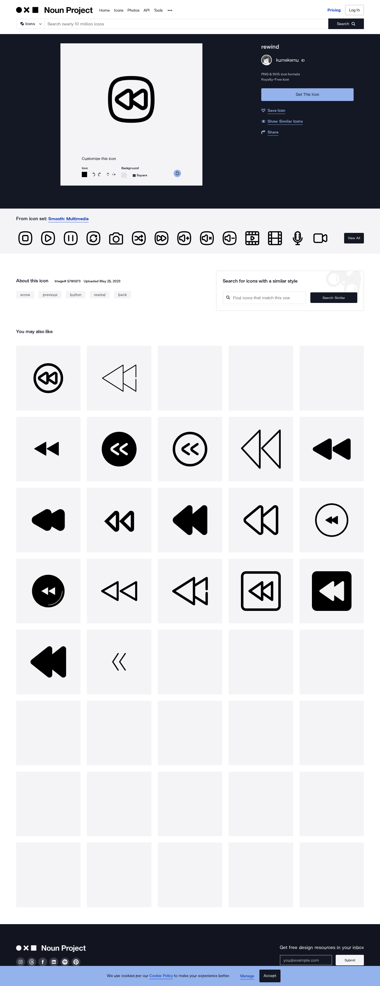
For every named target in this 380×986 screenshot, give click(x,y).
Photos (133, 10)
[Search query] (268, 297)
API (147, 10)
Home (104, 10)
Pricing (334, 10)
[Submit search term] (346, 24)
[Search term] (186, 24)
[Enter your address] (307, 960)
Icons (118, 10)
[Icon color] (84, 174)
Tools (158, 10)
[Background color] (124, 175)
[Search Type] (30, 24)
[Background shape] (140, 175)
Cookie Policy (161, 976)
